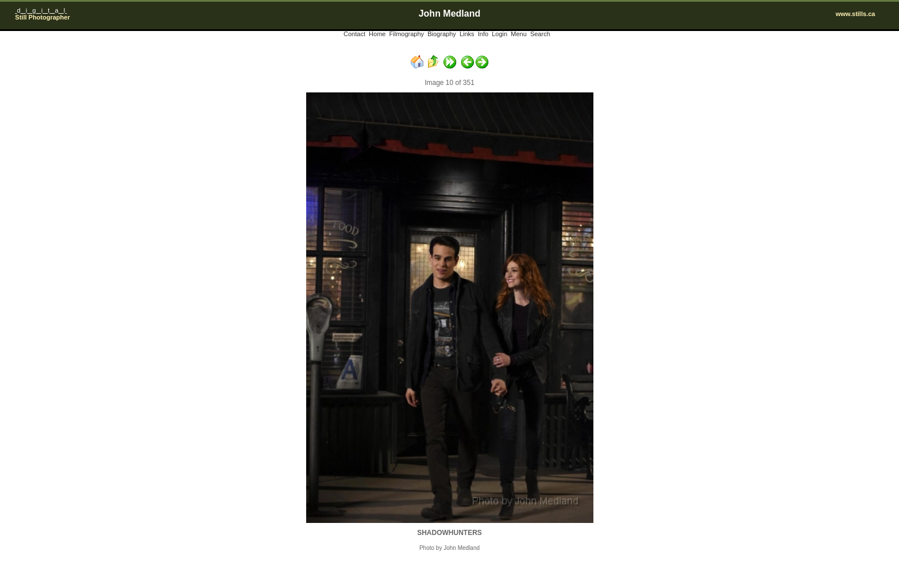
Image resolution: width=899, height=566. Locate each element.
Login (499, 33)
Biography (441, 33)
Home (377, 33)
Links (467, 33)
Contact (354, 33)
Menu (519, 33)
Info (483, 33)
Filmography (407, 33)
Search (540, 33)
